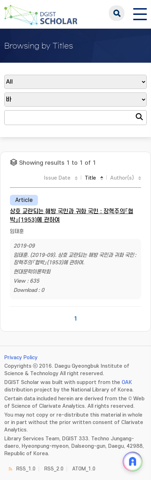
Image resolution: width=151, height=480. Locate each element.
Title (90, 178)
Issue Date (57, 178)
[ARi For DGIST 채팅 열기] (132, 461)
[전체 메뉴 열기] (140, 13)
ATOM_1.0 (83, 468)
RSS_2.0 (53, 468)
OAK (127, 382)
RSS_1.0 (25, 468)
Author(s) (122, 178)
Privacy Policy (21, 358)
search (116, 13)
